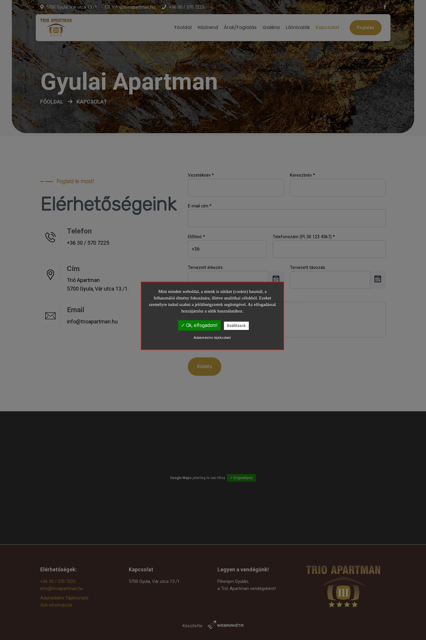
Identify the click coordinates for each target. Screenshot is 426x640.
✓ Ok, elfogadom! (199, 325)
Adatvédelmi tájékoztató (212, 338)
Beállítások (236, 325)
